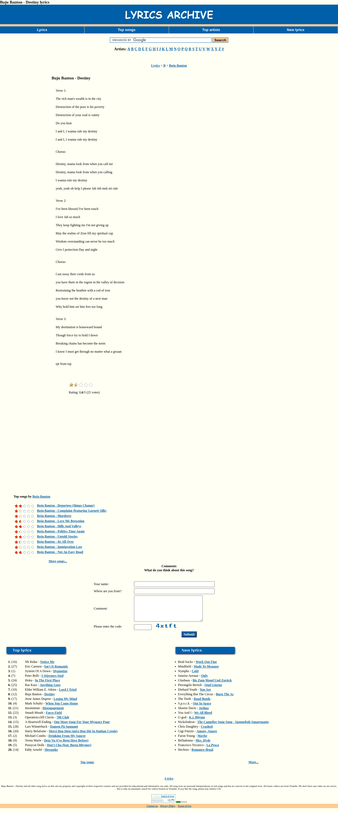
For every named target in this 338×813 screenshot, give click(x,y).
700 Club (63, 722)
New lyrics (295, 30)
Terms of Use (184, 810)
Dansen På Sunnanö (64, 731)
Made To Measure (206, 671)
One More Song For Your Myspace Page (82, 727)
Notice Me (47, 667)
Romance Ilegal (202, 754)
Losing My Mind (65, 704)
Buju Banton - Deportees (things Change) (66, 505)
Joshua (204, 713)
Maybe (202, 741)
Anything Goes (50, 690)
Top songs (127, 30)
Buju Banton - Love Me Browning (60, 521)
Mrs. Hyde (203, 745)
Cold (195, 676)
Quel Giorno (213, 690)
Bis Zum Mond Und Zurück (212, 685)
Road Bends (202, 704)
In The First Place (47, 685)
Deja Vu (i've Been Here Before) (66, 745)
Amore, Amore (206, 736)
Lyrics (42, 30)
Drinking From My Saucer (67, 741)
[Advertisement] (27, 169)
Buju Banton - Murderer (54, 516)
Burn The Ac (225, 699)
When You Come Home (61, 708)
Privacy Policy (167, 810)
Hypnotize (60, 676)
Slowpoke (51, 754)
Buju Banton (178, 65)
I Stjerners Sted (53, 680)
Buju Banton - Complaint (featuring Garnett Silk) (71, 511)
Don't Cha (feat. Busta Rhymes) (69, 750)
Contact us (152, 810)
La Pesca (212, 750)
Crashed (206, 731)
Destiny (49, 699)
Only (204, 680)
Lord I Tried (67, 694)
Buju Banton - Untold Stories (57, 536)
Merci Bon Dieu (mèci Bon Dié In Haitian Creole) (83, 736)
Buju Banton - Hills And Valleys (59, 526)
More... (254, 767)
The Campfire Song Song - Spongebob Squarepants (233, 727)
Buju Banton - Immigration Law (59, 547)
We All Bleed (203, 717)
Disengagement (53, 713)
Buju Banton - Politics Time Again (60, 531)
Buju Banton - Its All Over (55, 542)
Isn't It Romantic (56, 671)
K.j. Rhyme (197, 722)
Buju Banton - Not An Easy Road (60, 552)
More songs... (58, 561)
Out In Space (202, 708)
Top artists (211, 30)
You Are (205, 694)
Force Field (54, 717)
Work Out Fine (206, 667)
